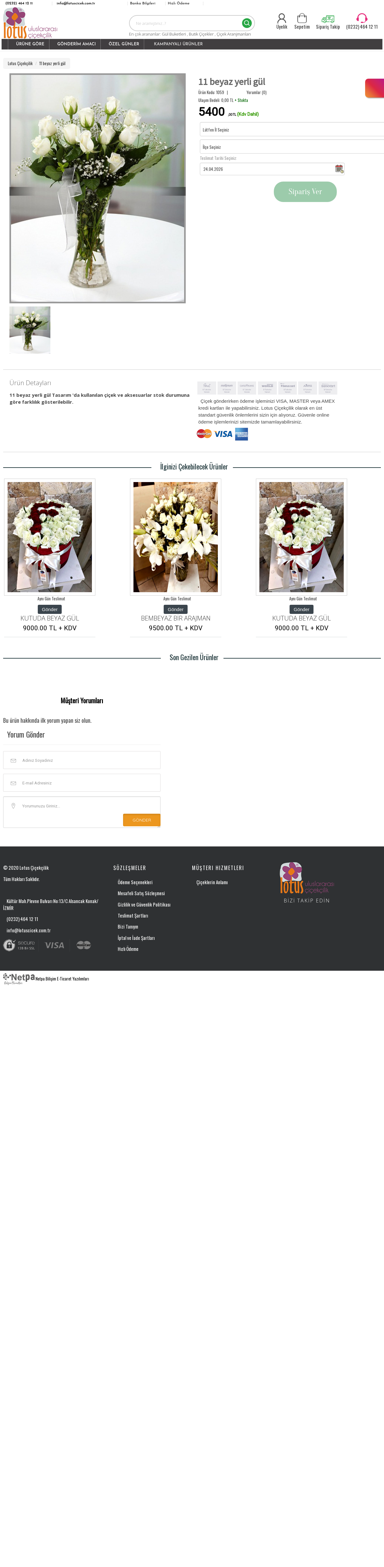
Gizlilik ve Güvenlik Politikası (144, 904)
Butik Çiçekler (202, 34)
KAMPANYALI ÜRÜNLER (178, 44)
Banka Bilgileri (142, 3)
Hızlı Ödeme (178, 3)
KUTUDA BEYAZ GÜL (49, 618)
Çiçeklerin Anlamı (212, 882)
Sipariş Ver (305, 191)
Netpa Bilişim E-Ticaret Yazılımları (46, 978)
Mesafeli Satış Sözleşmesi (141, 893)
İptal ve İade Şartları (136, 937)
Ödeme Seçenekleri (135, 882)
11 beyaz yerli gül (52, 63)
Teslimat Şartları (133, 915)
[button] (28, 44)
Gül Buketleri (174, 34)
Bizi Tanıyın (128, 926)
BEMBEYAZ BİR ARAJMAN (176, 618)
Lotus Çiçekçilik (20, 63)
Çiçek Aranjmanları (234, 34)
